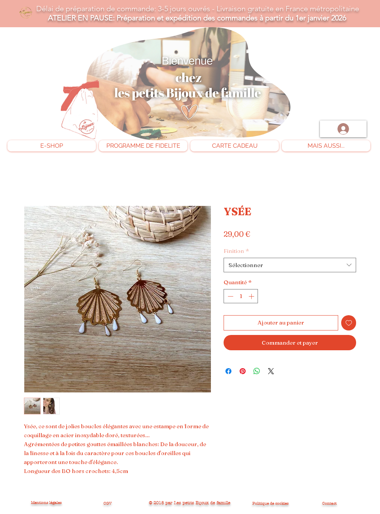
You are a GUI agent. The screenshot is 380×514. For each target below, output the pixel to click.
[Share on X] (271, 371)
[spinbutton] (241, 296)
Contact (329, 503)
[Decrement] (230, 296)
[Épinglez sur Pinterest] (242, 371)
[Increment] (252, 296)
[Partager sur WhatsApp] (256, 371)
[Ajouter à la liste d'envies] (348, 322)
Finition (236, 250)
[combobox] (290, 265)
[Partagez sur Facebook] (228, 371)
